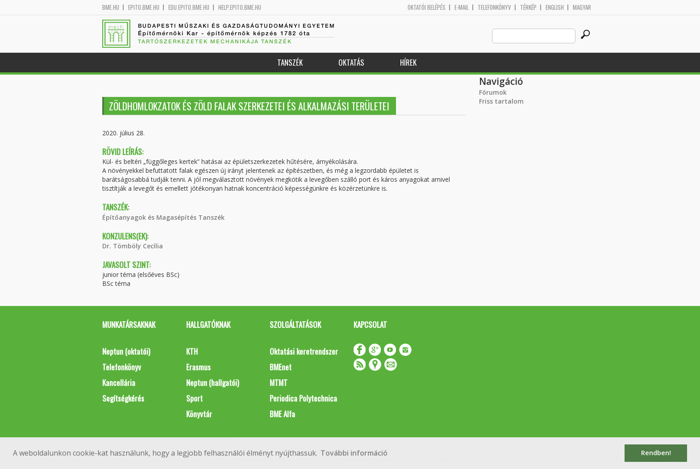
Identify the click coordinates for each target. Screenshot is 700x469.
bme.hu (110, 7)
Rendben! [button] (656, 452)
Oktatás (351, 62)
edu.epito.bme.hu (188, 7)
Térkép (528, 7)
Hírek (408, 62)
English (555, 7)
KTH (192, 351)
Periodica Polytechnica (303, 398)
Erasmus (198, 367)
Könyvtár (199, 413)
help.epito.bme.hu (239, 7)
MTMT (279, 382)
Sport (194, 398)
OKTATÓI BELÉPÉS (427, 7)
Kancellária (118, 382)
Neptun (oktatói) (126, 351)
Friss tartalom (501, 101)
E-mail (461, 7)
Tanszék (290, 62)
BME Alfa (282, 413)
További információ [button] (354, 453)
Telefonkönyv (494, 7)
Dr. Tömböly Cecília (132, 246)
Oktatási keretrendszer (304, 351)
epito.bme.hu (143, 7)
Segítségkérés (123, 398)
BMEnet (281, 367)
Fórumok (493, 92)
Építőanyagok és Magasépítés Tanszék (163, 217)
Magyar (582, 7)
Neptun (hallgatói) (212, 382)
